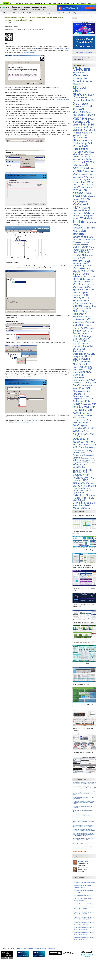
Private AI (86, 208)
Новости (5, 3)
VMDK (75, 372)
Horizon (78, 260)
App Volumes (87, 284)
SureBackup (78, 316)
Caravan (90, 177)
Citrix (54, 3)
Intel (79, 240)
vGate (82, 124)
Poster (86, 431)
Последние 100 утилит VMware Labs (84, 882)
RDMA (86, 300)
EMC (82, 157)
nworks (87, 444)
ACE (75, 444)
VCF (75, 201)
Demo (88, 415)
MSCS (76, 507)
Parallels (77, 127)
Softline (76, 157)
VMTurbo (78, 151)
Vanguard (90, 382)
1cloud (85, 135)
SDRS (91, 124)
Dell (90, 143)
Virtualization (81, 148)
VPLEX (86, 428)
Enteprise (84, 458)
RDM (87, 401)
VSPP (76, 433)
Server (81, 415)
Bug (84, 330)
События (66, 3)
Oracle (92, 130)
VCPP (85, 247)
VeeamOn (77, 135)
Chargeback (80, 237)
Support (87, 306)
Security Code (81, 121)
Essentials (86, 460)
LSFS (75, 348)
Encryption (84, 364)
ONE (86, 250)
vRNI (75, 306)
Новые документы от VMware (82, 895)
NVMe (88, 213)
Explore (89, 216)
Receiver (85, 434)
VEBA (76, 284)
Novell (90, 184)
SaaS (76, 385)
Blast (75, 364)
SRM (82, 279)
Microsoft (48, 3)
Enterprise (80, 78)
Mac (86, 502)
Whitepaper (79, 276)
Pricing (76, 452)
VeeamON (77, 107)
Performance (81, 268)
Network (84, 245)
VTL (90, 330)
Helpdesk (85, 498)
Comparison (85, 361)
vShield (90, 441)
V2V (91, 250)
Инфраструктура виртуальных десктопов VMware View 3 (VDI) (83, 843)
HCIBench (79, 314)
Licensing (86, 413)
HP (90, 128)
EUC (74, 255)
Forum (77, 333)
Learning (88, 303)
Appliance (85, 372)
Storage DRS (79, 341)
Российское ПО (19, 3)
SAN (91, 289)
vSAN (77, 207)
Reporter (78, 441)
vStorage (77, 460)
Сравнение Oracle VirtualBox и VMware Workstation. (82, 807)
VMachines (80, 75)
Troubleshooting (81, 483)
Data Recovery (87, 447)
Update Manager (82, 336)
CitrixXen (89, 193)
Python (92, 485)
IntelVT (76, 187)
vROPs (91, 328)
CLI (90, 488)
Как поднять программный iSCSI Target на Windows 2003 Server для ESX (84, 839)
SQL (88, 388)
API (88, 271)
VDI (75, 162)
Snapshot (79, 455)
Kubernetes (78, 72)
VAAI (75, 505)
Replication (78, 380)
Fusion (85, 273)
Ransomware (81, 242)
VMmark (77, 210)
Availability (78, 351)
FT (84, 394)
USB (92, 271)
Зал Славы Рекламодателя (84, 52)
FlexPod (90, 455)
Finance (77, 394)
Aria (91, 236)
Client (83, 348)
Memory (83, 201)
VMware (26, 3)
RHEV (83, 410)
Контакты (83, 3)
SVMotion (78, 495)
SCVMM (86, 462)
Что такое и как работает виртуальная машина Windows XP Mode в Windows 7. (83, 826)
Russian (91, 222)
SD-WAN (91, 276)
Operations (88, 210)
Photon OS (87, 282)
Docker (84, 137)
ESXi (76, 196)
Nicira (75, 182)
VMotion (83, 453)
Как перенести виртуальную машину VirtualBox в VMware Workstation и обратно (84, 830)
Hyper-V (89, 162)
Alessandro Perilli (83, 861)
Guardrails (83, 488)
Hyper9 (87, 179)
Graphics (87, 311)
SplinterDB (78, 289)
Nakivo (85, 100)
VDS (75, 500)
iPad (94, 445)
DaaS (76, 425)
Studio (76, 464)
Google (81, 165)
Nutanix (90, 115)
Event (75, 388)
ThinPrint (77, 472)
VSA (74, 369)
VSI (86, 164)
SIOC (85, 480)
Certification (78, 213)
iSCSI (85, 295)
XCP (75, 447)
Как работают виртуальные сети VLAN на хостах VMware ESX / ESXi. (83, 798)
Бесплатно (79, 420)
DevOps (76, 137)
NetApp (90, 159)
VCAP (86, 475)
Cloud (77, 91)
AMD (82, 308)
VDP (92, 407)
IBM (75, 164)
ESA (75, 486)
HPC (91, 490)
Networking (78, 265)
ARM (88, 279)
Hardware (79, 114)
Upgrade (77, 474)
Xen (75, 159)
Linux (80, 162)
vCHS (75, 418)
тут (35, 48)
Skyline (85, 255)
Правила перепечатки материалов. (44, 948)
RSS (94, 3)
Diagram (90, 495)
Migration (83, 500)
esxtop (75, 357)
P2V (82, 199)
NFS (89, 469)
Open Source (80, 294)
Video (85, 333)
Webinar (90, 171)
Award (77, 412)
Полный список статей (79, 851)
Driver (75, 490)
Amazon (81, 159)
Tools (88, 265)
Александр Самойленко (26, 948)
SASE (88, 260)
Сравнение (87, 187)
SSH (92, 502)
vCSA (89, 308)
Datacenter (79, 353)
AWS (83, 271)
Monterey (77, 300)
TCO (93, 462)
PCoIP (75, 410)
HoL (81, 374)
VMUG (76, 247)
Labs (82, 231)
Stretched (76, 245)
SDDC (77, 273)
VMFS (76, 130)
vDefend (76, 216)
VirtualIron (80, 190)
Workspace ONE (81, 263)
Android (82, 485)
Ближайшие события (80, 58)
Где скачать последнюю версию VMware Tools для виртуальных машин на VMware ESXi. (83, 821)
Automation (79, 377)
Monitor (91, 458)
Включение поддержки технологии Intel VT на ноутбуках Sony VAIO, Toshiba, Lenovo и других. (84, 793)
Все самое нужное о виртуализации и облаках (29, 7)
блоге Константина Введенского (23, 422)
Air (90, 500)
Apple (75, 180)
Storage (78, 140)
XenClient (87, 404)
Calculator (82, 418)
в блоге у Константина (62, 99)
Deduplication (81, 438)
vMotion (76, 292)
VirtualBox (78, 154)
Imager (87, 287)
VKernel (84, 175)
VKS (87, 198)
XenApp (87, 396)
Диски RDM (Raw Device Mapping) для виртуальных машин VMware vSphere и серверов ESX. (83, 816)
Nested (75, 367)
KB (83, 467)
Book (81, 356)
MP (94, 404)
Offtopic (77, 81)
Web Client (90, 322)
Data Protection (83, 248)
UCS (92, 428)
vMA (90, 410)
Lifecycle (76, 271)
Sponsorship (81, 391)
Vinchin (76, 100)
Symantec (59, 3)
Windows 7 (79, 177)
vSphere (80, 118)
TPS (80, 179)
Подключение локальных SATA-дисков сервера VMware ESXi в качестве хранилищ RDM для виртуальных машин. (84, 834)
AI (94, 213)
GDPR (82, 112)
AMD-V (83, 464)
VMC (75, 185)
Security (79, 168)
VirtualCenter (79, 470)
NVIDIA (88, 140)
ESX (84, 196)
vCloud (91, 319)
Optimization (79, 492)
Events (90, 175)
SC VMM (83, 407)
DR (80, 338)
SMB (82, 401)
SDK (81, 431)
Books (76, 199)
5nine (89, 112)
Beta (89, 420)
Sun (93, 182)
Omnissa (88, 252)
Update (79, 221)
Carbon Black (79, 319)
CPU (80, 327)
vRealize (89, 151)
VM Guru (5, 13)
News (11, 13)
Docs (87, 316)
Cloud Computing (81, 359)
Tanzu (76, 218)
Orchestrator (81, 477)
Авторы (89, 3)
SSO (90, 369)
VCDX (82, 215)
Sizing (88, 450)
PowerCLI (79, 109)
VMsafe (76, 458)
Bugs (92, 483)
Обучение (78, 322)
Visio (89, 341)
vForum (78, 303)
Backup (78, 234)
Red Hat (77, 132)
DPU (81, 252)
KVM (91, 133)
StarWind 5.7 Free (29, 52)
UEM (74, 328)
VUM (75, 375)
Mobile (76, 279)
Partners (78, 298)
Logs (75, 416)
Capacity (77, 467)
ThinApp (91, 196)
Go (80, 444)
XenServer (78, 192)
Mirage (77, 404)
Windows (91, 168)
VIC (92, 498)
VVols (75, 339)
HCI (93, 279)
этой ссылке (35, 420)
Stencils (77, 330)
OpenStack (88, 325)
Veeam (32, 3)
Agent (91, 353)
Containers (78, 396)
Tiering (86, 472)
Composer (85, 508)
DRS (86, 289)
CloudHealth (89, 228)
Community (89, 239)
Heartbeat (39, 217)
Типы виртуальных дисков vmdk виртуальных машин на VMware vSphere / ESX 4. (84, 788)
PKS (86, 328)
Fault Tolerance (78, 383)
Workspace (78, 287)
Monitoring (77, 428)
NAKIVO (91, 95)
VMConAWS (80, 204)
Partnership (80, 143)
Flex (81, 503)
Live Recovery (81, 226)
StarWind (37, 3)
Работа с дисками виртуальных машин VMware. (83, 811)
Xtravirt (82, 184)
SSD (75, 361)
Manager (76, 344)
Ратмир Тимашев (83, 868)
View (76, 174)
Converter (78, 281)
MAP (85, 422)
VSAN (75, 112)
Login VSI (90, 156)
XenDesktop (85, 366)
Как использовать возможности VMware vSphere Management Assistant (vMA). (83, 847)
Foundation (84, 491)
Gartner (84, 97)
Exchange (77, 422)
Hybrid (84, 425)
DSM (75, 252)
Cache (86, 338)
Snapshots (77, 399)
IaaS (85, 127)
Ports (76, 225)
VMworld (87, 106)
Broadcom (87, 81)
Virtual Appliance (80, 344)
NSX (75, 230)
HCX (82, 225)
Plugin (76, 497)
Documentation (78, 450)
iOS (74, 407)
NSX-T (77, 311)
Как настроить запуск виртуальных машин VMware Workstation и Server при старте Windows (84, 802)
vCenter (78, 171)
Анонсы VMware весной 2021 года (84, 904)
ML (92, 477)
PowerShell (88, 346)
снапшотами (53, 266)
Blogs (83, 182)
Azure (85, 132)
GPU (76, 431)
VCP (75, 239)
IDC (88, 182)
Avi (79, 254)
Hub (75, 488)
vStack (43, 3)
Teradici (85, 103)
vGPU (85, 399)
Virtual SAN (80, 146)
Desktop (90, 379)
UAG (80, 306)
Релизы (72, 3)
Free (81, 388)
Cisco (75, 125)
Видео (77, 3)
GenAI (81, 257)
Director (77, 480)
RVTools (91, 119)
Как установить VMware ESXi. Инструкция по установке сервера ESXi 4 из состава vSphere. (84, 783)
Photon (88, 356)
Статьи (11, 3)
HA (87, 298)
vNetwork (82, 369)
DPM (75, 502)
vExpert (78, 324)
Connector (86, 385)
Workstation (87, 218)
